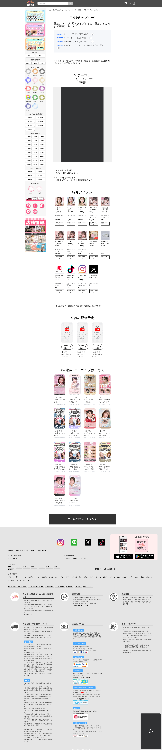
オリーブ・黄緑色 (101, 577)
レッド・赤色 (53, 577)
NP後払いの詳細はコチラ (81, 677)
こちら (38, 739)
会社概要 (77, 586)
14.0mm (10, 567)
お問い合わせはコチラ (80, 606)
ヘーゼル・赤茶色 (27, 577)
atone (80, 697)
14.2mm (26, 567)
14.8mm (56, 567)
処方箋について (29, 614)
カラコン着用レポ (109, 569)
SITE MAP (42, 550)
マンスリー (83, 558)
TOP (49, 10)
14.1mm (18, 567)
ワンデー (67, 558)
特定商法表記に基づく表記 (17, 586)
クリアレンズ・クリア (23, 581)
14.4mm (41, 567)
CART (33, 550)
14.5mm (49, 567)
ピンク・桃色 (88, 577)
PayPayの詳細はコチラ (80, 713)
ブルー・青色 (139, 577)
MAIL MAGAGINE (22, 550)
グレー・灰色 (64, 577)
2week (74, 558)
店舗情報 (69, 586)
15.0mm (10, 569)
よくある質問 (59, 586)
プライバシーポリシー (35, 586)
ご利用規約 (49, 586)
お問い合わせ (87, 586)
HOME (10, 550)
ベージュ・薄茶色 (41, 577)
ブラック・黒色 (77, 577)
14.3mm (33, 567)
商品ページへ (59, 224)
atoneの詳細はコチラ (80, 699)
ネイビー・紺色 (127, 577)
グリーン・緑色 (115, 577)
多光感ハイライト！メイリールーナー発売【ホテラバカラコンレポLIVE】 (77, 10)
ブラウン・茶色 (13, 577)
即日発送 (98, 569)
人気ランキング (13, 558)
